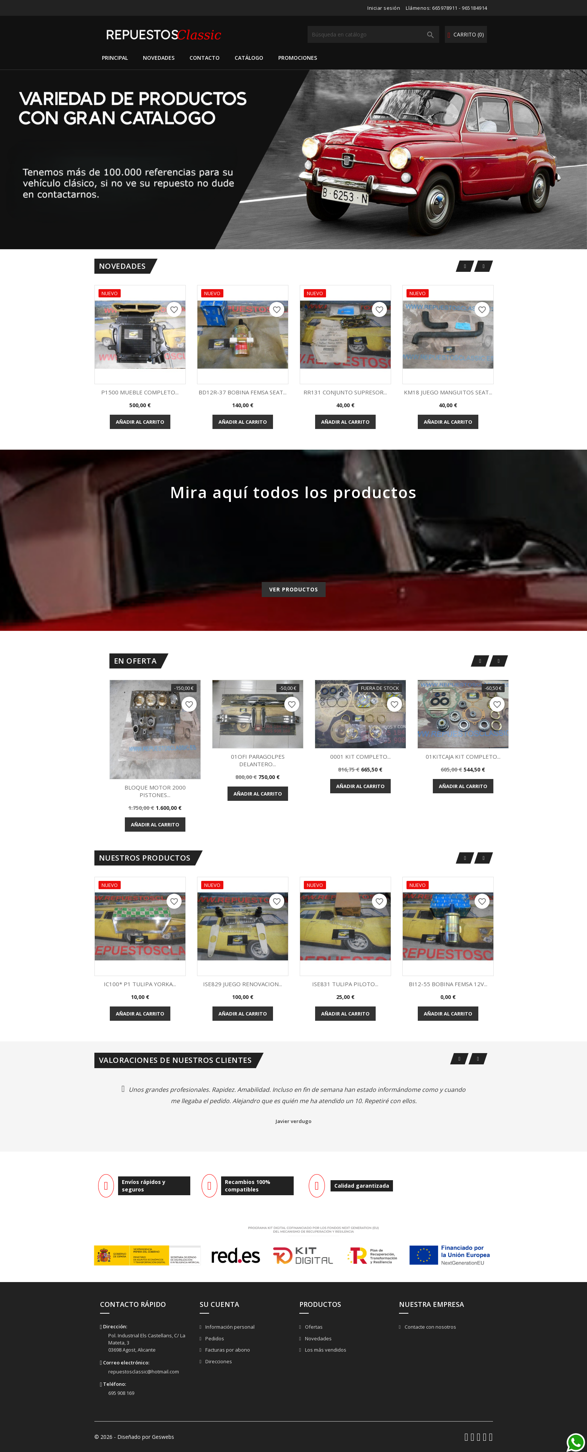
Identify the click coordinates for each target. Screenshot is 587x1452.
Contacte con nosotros (429, 1326)
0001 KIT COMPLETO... (360, 756)
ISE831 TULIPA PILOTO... (345, 984)
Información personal (229, 1326)
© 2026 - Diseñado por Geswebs (134, 1436)
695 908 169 (121, 1393)
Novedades (158, 57)
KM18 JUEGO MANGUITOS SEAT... (448, 392)
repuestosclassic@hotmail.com (143, 1371)
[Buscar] (373, 34)
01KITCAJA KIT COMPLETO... (463, 756)
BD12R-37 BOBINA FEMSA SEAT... (243, 392)
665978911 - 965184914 (459, 8)
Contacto (205, 57)
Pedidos (214, 1338)
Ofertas (313, 1326)
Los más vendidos (325, 1349)
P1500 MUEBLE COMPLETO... (140, 392)
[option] (293, 159)
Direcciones (218, 1361)
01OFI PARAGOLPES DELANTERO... (258, 760)
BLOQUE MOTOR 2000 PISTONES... (155, 791)
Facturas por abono (227, 1349)
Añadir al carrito (140, 421)
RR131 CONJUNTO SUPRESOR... (345, 392)
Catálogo (249, 57)
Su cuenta (219, 1304)
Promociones (297, 57)
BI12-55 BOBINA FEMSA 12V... (448, 984)
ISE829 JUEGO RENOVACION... (242, 984)
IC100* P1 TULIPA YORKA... (140, 984)
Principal (115, 57)
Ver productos (293, 589)
